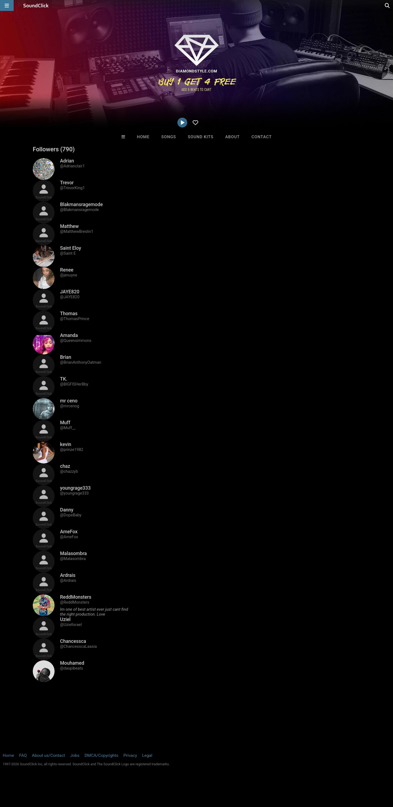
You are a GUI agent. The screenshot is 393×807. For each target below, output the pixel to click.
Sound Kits (200, 136)
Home (143, 136)
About (232, 136)
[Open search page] (387, 5)
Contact (262, 136)
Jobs (74, 755)
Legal (147, 755)
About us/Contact (48, 755)
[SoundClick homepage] (36, 5)
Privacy (130, 755)
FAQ (23, 755)
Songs (168, 136)
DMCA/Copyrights (101, 755)
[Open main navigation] (7, 5)
